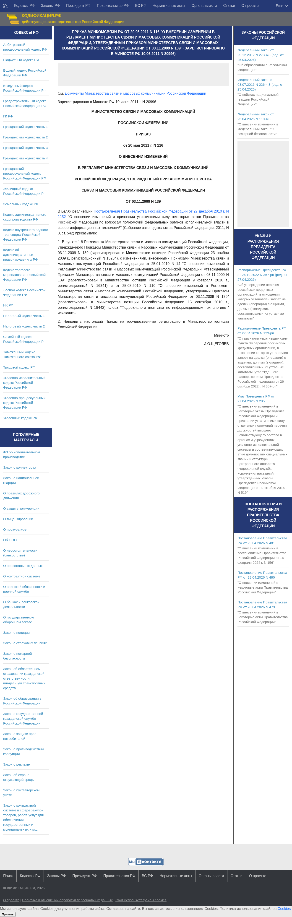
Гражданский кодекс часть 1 (25, 127)
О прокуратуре (14, 529)
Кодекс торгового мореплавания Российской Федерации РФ (24, 274)
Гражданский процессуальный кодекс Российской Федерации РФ (24, 173)
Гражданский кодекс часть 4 (25, 158)
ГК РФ (8, 116)
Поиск (8, 876)
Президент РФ (78, 6)
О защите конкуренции (21, 508)
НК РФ (8, 305)
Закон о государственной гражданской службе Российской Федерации (23, 718)
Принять (8, 914)
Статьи (229, 6)
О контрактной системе (21, 576)
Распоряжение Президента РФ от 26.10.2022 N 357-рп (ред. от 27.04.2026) (262, 274)
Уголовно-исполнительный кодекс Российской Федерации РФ (24, 382)
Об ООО (10, 540)
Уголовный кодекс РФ (20, 418)
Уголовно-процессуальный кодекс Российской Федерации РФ (24, 402)
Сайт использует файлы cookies (141, 900)
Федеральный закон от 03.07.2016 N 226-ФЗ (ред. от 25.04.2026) (260, 84)
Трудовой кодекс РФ (19, 367)
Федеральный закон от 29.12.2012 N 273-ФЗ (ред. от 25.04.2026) (260, 55)
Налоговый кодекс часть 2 (24, 326)
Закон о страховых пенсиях (25, 643)
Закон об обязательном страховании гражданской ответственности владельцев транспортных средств (24, 678)
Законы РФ (50, 6)
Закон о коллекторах (19, 467)
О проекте (249, 6)
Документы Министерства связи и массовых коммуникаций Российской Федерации (135, 93)
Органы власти (204, 6)
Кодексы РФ (24, 6)
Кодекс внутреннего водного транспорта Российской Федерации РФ (25, 234)
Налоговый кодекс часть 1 (24, 316)
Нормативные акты (169, 6)
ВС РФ (140, 6)
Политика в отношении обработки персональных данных (67, 900)
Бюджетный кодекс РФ (21, 60)
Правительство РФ (113, 6)
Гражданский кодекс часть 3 (25, 148)
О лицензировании (18, 519)
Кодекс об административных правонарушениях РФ (20, 254)
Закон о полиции (16, 632)
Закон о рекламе (16, 764)
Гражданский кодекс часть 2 (25, 137)
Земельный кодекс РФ (21, 204)
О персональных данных (23, 566)
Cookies (284, 909)
